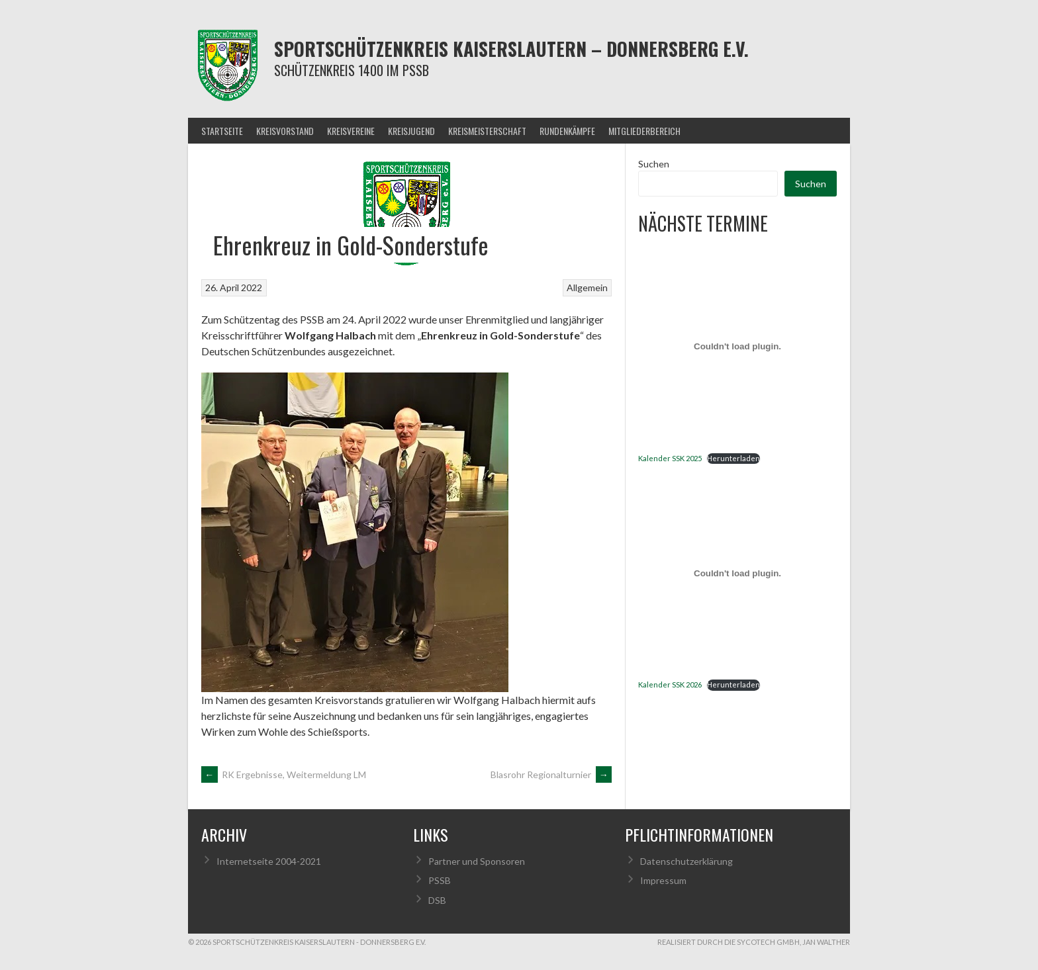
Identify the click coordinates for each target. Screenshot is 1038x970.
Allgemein (587, 287)
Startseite (222, 131)
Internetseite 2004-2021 (268, 861)
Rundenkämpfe (567, 131)
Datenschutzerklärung (686, 861)
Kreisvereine (351, 131)
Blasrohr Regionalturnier (551, 774)
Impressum (663, 880)
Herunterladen (733, 458)
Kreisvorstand (285, 131)
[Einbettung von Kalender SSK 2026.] (737, 573)
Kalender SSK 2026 (670, 684)
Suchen (653, 163)
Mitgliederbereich (644, 131)
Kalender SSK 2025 (670, 458)
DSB (437, 900)
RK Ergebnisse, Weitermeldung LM (283, 774)
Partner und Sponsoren (476, 861)
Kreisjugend (411, 131)
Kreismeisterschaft (487, 131)
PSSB (439, 880)
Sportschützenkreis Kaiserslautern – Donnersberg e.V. (511, 48)
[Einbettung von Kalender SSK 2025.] (737, 347)
